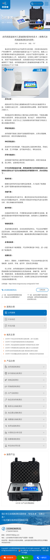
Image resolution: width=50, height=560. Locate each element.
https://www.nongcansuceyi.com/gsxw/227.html (24, 284)
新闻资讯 (10, 22)
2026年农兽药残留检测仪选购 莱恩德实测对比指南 (20, 351)
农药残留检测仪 (12, 367)
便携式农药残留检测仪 (36, 168)
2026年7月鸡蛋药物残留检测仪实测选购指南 (18, 342)
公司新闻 (18, 22)
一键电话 (42, 557)
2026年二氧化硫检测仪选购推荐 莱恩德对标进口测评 (21, 345)
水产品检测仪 (12, 393)
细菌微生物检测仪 (13, 419)
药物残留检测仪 (12, 386)
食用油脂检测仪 (12, 426)
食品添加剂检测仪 (13, 399)
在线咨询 (8, 557)
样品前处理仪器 (12, 445)
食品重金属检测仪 (13, 412)
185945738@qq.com (12, 535)
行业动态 (10, 319)
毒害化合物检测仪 (13, 406)
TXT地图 (24, 552)
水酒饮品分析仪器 (13, 432)
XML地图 (46, 550)
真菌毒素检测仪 (12, 439)
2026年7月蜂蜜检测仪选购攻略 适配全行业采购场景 (20, 348)
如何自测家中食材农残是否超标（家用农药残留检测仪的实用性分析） (37, 297)
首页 (3, 22)
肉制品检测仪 (12, 380)
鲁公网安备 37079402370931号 (29, 550)
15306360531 (10, 290)
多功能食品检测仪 (13, 373)
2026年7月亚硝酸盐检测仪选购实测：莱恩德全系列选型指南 (23, 354)
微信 (25, 557)
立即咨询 (42, 290)
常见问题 (10, 326)
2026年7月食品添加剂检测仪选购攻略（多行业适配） (21, 339)
